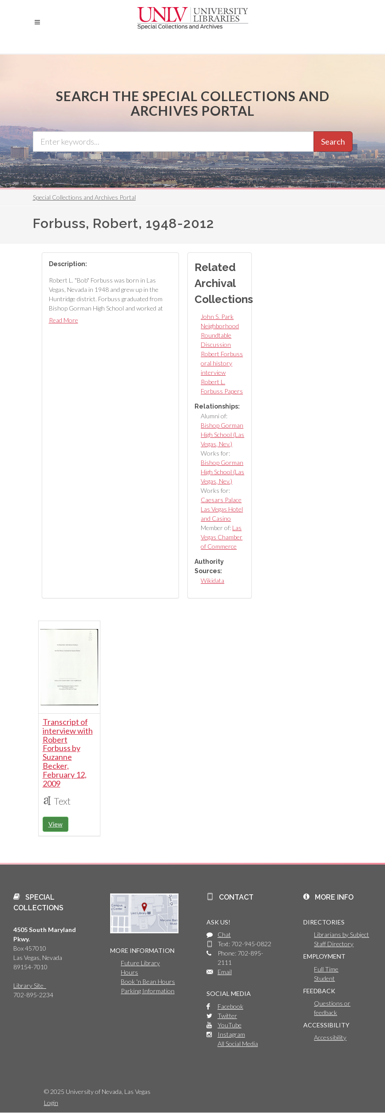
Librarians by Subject (341, 934)
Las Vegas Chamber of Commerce (221, 537)
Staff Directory (333, 944)
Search (333, 141)
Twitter (227, 1015)
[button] (37, 22)
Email (225, 971)
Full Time (326, 969)
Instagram (231, 1034)
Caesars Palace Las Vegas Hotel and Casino (222, 509)
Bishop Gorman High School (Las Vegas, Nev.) (222, 434)
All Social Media (238, 1043)
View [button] (55, 824)
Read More (63, 320)
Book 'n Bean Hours (148, 981)
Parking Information (148, 991)
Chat (224, 934)
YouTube (230, 1025)
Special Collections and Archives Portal (84, 197)
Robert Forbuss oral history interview (222, 363)
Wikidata (212, 580)
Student (324, 978)
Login (51, 1102)
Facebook (230, 1006)
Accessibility (330, 1037)
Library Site (29, 985)
